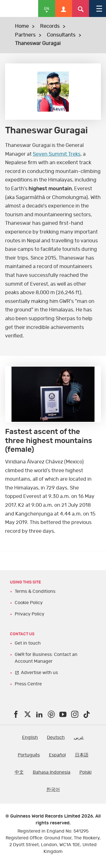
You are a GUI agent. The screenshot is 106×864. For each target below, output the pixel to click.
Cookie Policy (29, 602)
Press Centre (28, 684)
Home (22, 26)
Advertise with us (39, 672)
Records (50, 26)
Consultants (61, 35)
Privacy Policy (29, 614)
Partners (25, 35)
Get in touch (28, 643)
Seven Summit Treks (57, 154)
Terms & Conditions (35, 591)
